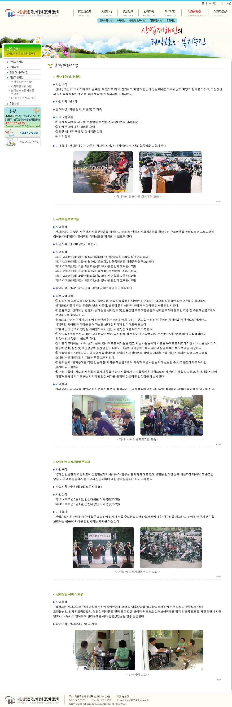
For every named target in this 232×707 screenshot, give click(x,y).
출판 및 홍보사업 (137, 20)
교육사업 (121, 20)
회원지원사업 (155, 20)
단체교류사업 (106, 20)
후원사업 (170, 20)
